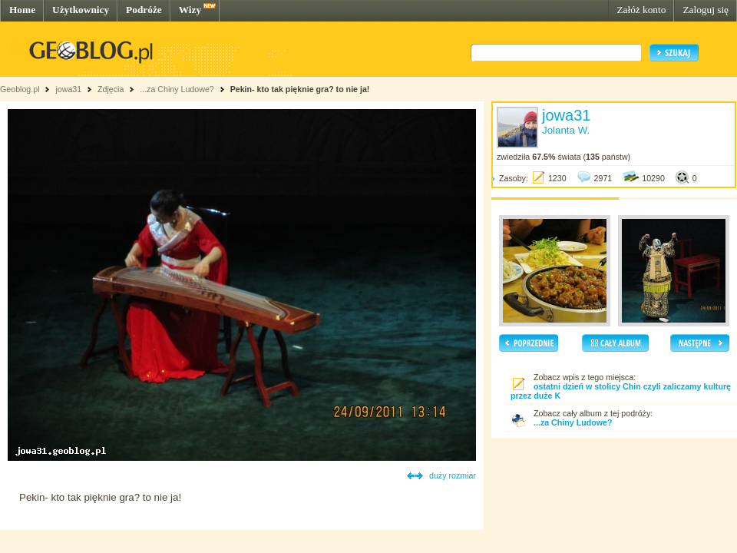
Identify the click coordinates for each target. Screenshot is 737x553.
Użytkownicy (80, 9)
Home (22, 9)
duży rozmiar (452, 475)
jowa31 (68, 89)
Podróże (144, 9)
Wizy (190, 9)
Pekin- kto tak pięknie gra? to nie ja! (300, 89)
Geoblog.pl (20, 89)
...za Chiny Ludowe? (177, 89)
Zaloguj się (705, 9)
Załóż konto (641, 9)
